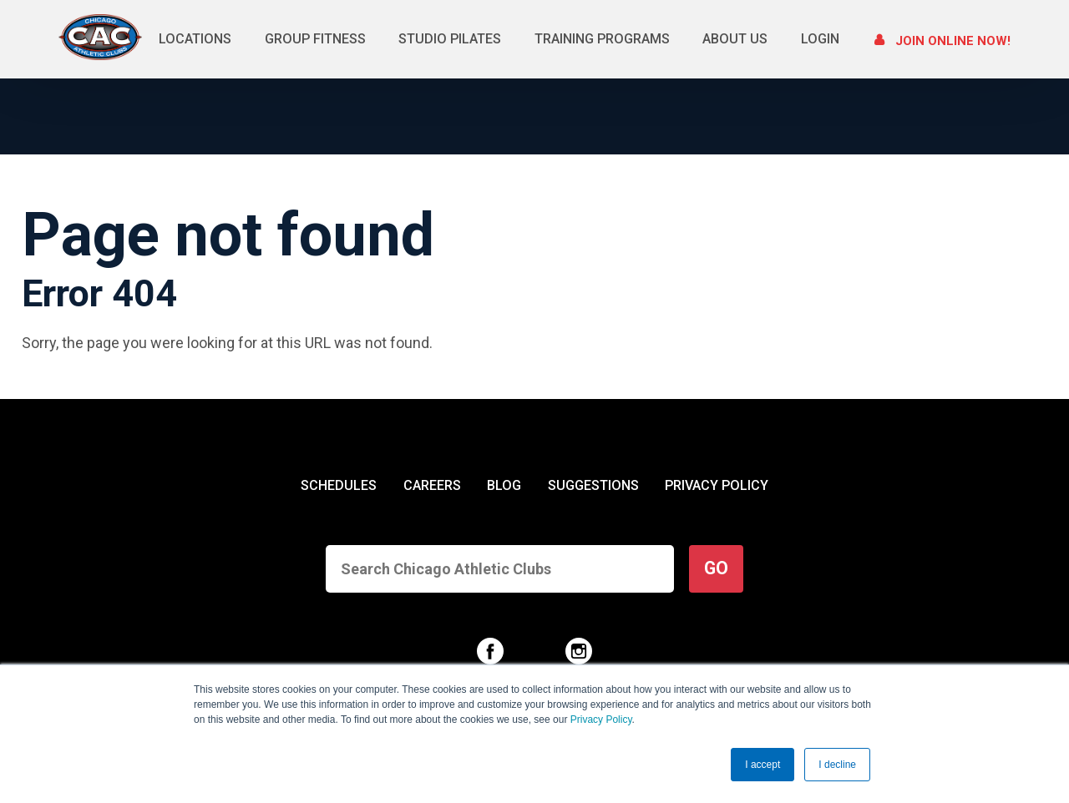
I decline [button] (837, 764)
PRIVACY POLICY (716, 485)
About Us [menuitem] (735, 39)
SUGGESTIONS (593, 485)
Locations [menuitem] (195, 39)
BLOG (504, 485)
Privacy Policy (601, 720)
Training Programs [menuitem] (602, 39)
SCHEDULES (339, 485)
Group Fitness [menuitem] (315, 39)
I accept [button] (762, 764)
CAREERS (432, 485)
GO (716, 568)
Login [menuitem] (820, 39)
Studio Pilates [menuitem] (449, 39)
